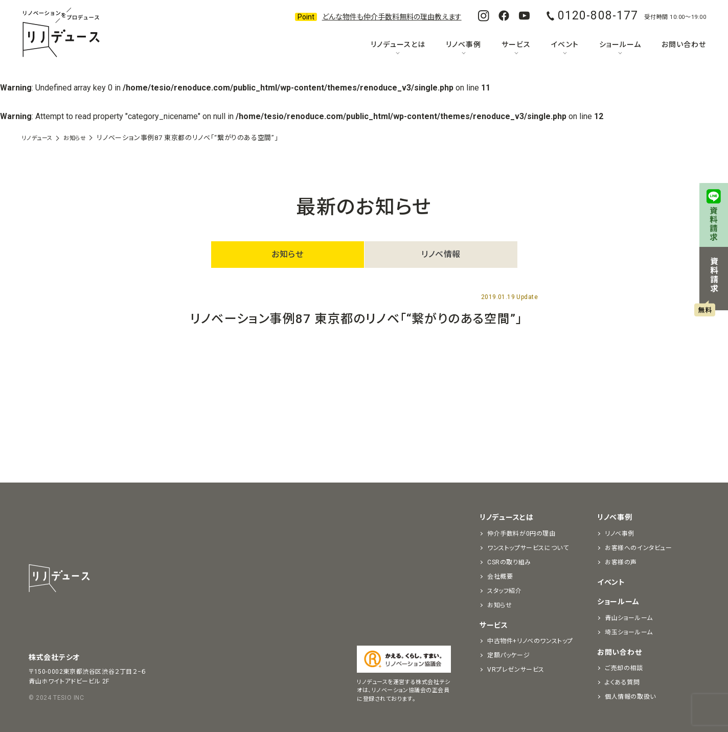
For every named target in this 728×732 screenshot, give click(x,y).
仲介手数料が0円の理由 (521, 533)
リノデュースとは (398, 44)
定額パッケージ (508, 655)
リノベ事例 (463, 44)
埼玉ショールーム (629, 632)
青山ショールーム (629, 618)
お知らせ (287, 254)
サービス (516, 44)
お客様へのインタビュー (638, 548)
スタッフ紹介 (504, 590)
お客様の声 (621, 562)
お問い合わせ (684, 44)
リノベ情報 (441, 254)
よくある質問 (622, 682)
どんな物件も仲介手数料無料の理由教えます (392, 17)
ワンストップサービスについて (527, 548)
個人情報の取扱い (630, 696)
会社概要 (500, 576)
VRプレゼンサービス (515, 669)
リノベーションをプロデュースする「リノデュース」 (61, 33)
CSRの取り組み (509, 562)
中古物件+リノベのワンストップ (530, 641)
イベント (564, 44)
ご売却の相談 (624, 668)
